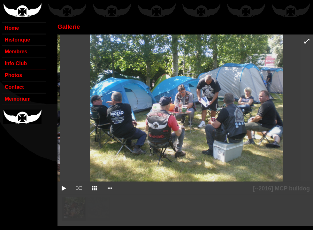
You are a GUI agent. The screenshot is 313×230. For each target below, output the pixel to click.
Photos (13, 75)
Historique (17, 39)
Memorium (18, 99)
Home (12, 28)
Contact (14, 87)
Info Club (16, 63)
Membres (16, 51)
